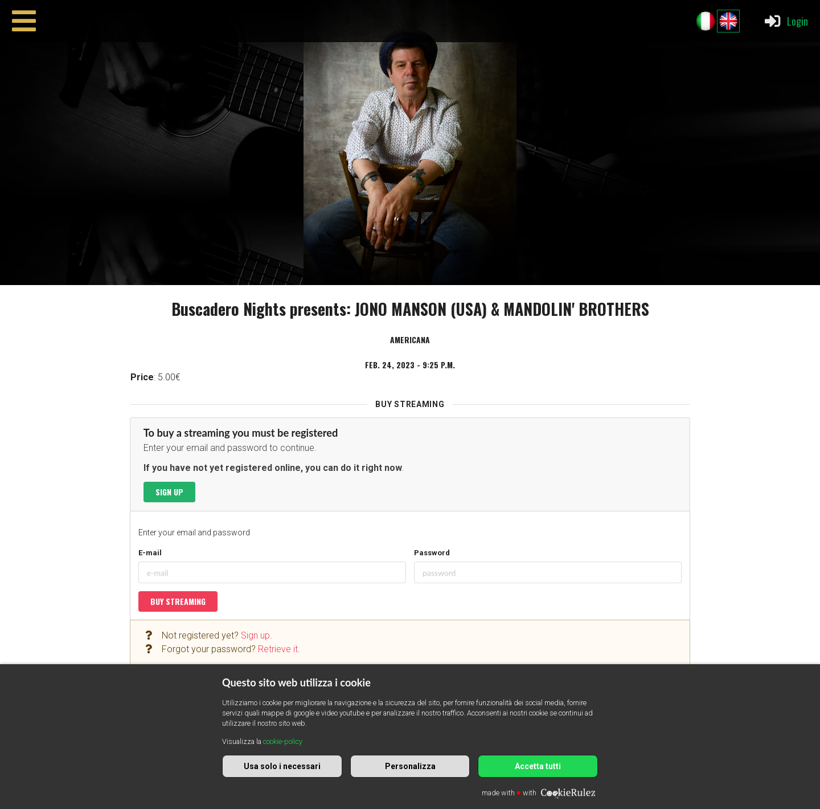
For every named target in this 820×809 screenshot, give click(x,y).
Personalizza (410, 766)
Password (432, 552)
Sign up (169, 492)
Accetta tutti (538, 766)
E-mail (150, 552)
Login (785, 21)
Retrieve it (278, 649)
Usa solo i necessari (282, 766)
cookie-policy (282, 741)
